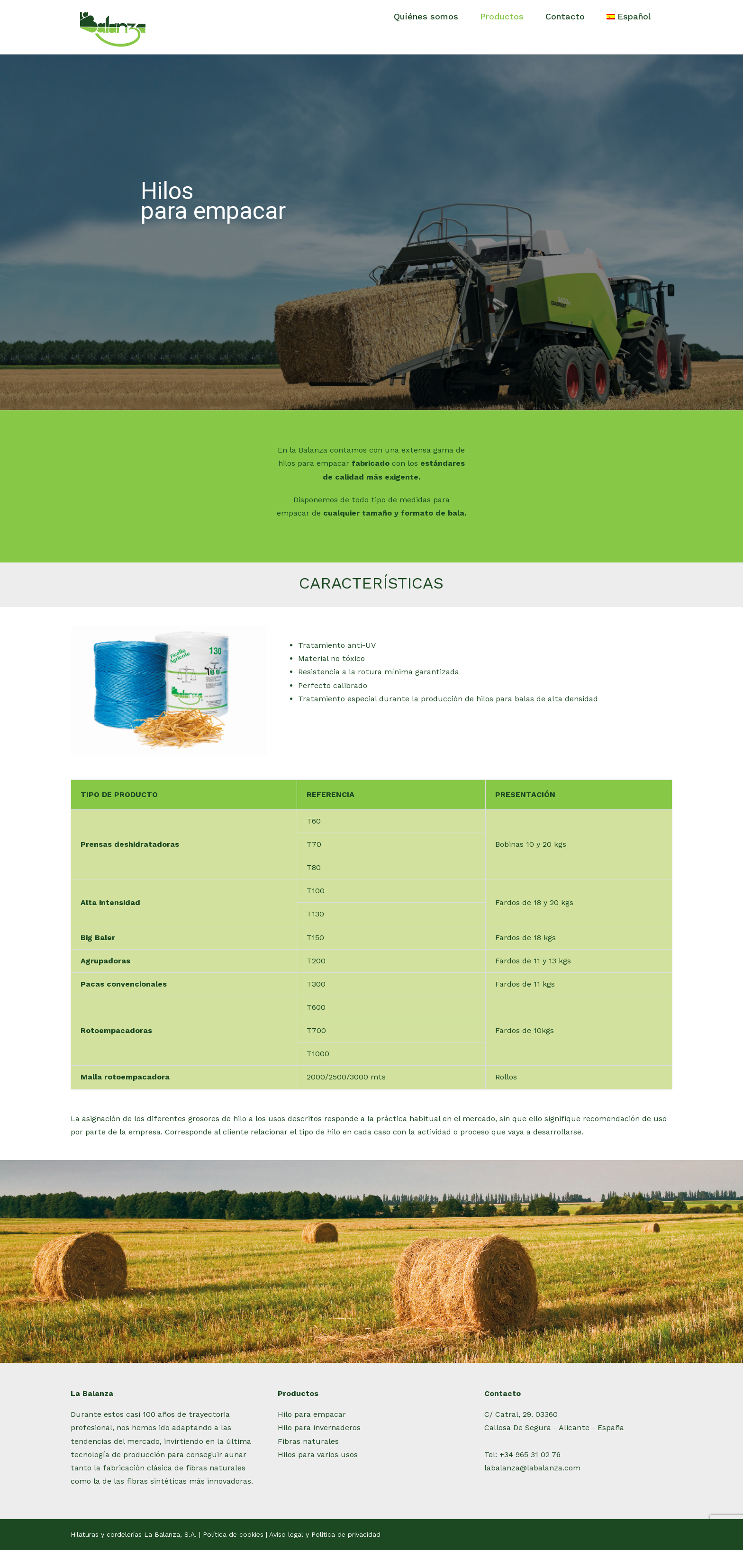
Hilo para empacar (312, 1414)
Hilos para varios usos (318, 1454)
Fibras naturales (308, 1441)
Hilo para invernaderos (319, 1427)
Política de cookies (233, 1534)
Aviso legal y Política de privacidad (325, 1534)
